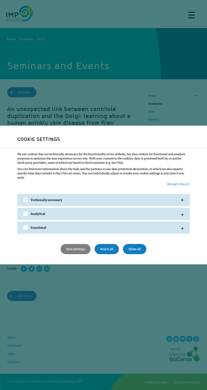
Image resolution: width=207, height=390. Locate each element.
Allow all (134, 249)
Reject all (106, 249)
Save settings (75, 249)
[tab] (103, 200)
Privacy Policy (178, 184)
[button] (103, 200)
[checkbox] (25, 200)
